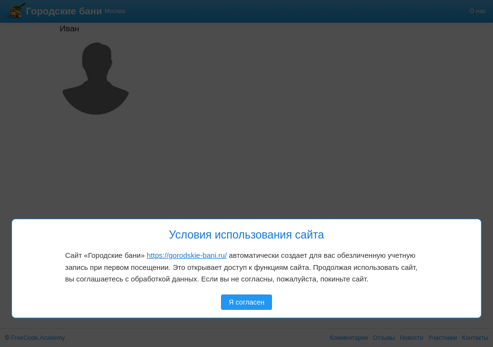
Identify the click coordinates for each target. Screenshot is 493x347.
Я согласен (246, 302)
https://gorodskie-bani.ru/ (187, 255)
